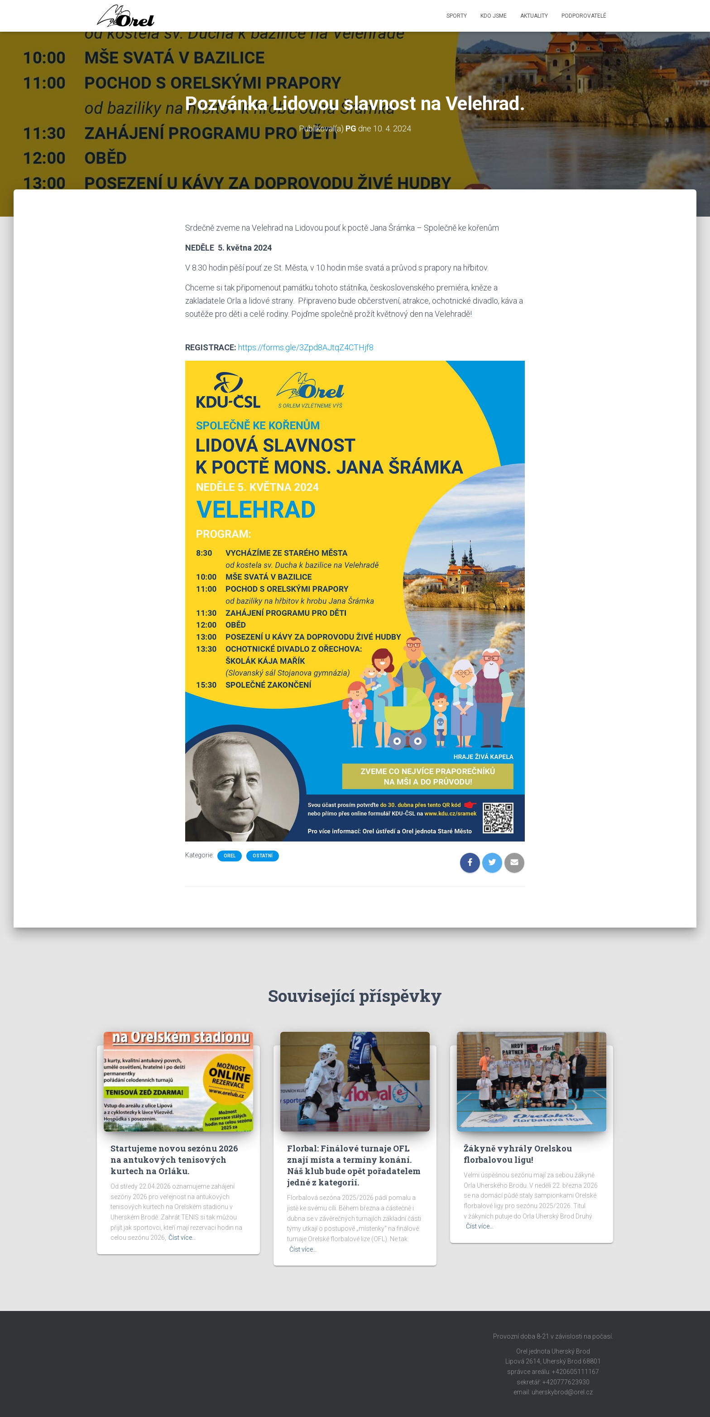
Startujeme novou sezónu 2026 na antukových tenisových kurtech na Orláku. (174, 1159)
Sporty (456, 16)
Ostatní (263, 855)
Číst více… (182, 1237)
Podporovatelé (583, 16)
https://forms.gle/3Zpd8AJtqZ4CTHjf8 (306, 347)
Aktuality (534, 16)
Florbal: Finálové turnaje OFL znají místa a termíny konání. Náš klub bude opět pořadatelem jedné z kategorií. (354, 1165)
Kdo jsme (493, 16)
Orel (229, 855)
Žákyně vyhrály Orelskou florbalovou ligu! (518, 1154)
